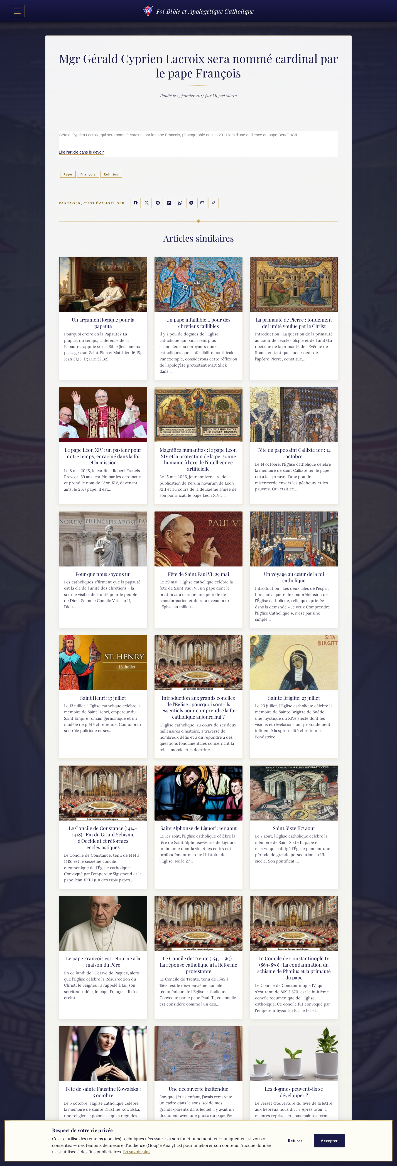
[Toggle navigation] (17, 11)
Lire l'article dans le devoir (81, 152)
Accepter (329, 1140)
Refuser (295, 1140)
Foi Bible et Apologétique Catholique (198, 11)
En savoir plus (136, 1151)
